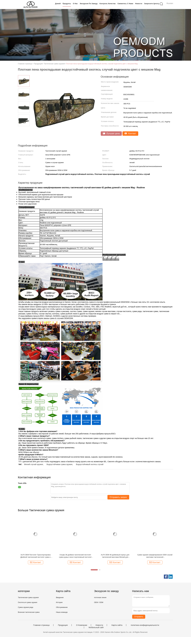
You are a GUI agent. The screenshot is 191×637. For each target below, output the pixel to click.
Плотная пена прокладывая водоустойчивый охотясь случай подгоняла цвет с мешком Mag (102, 64)
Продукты (67, 4)
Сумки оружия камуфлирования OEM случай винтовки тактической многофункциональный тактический (154, 556)
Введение (60, 597)
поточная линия (100, 597)
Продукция (63, 625)
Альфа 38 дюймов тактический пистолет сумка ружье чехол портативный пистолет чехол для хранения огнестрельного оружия (75, 556)
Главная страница (41, 625)
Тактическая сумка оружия (28, 597)
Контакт (130, 133)
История (59, 602)
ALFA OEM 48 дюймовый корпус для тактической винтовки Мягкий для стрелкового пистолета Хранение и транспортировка (115, 556)
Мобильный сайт (96, 627)
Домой (58, 4)
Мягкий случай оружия (33, 464)
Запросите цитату (151, 4)
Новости (138, 4)
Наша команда (62, 612)
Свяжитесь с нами (125, 4)
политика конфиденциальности (145, 625)
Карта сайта (116, 625)
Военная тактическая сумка (29, 612)
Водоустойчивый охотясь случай (89, 464)
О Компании (81, 625)
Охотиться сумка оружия (27, 602)
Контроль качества (108, 4)
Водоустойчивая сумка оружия (59, 464)
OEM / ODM (98, 602)
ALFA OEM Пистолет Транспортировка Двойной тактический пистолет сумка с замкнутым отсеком (35, 556)
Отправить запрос (118, 497)
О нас (75, 4)
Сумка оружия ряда (25, 607)
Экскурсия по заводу (89, 4)
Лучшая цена (111, 133)
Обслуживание (62, 607)
